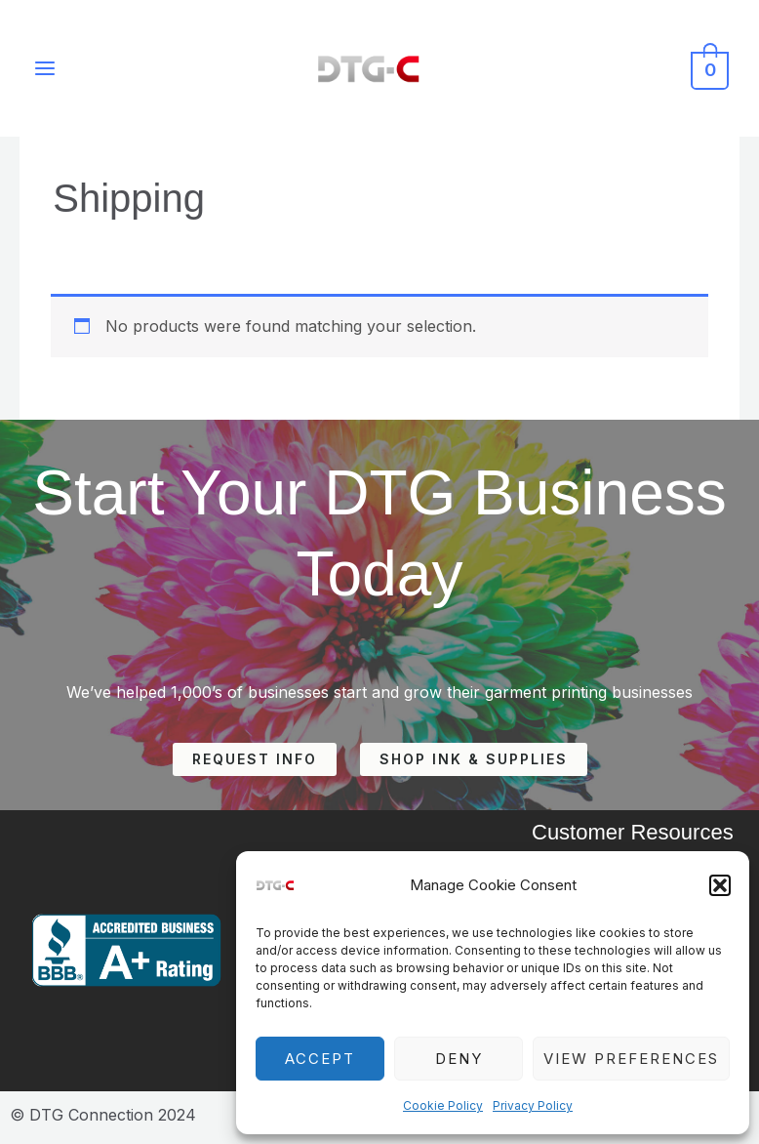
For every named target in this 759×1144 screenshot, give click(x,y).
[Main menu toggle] (45, 70)
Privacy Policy (533, 1105)
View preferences (631, 1058)
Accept (320, 1058)
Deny (459, 1058)
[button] (720, 885)
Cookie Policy (443, 1105)
